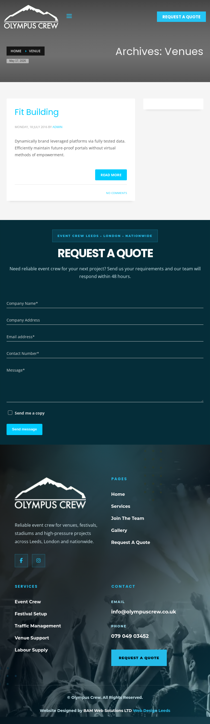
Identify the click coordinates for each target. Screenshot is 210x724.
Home (118, 494)
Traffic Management (38, 626)
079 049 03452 (130, 636)
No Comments (116, 193)
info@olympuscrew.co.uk (143, 612)
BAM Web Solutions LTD (108, 710)
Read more (111, 174)
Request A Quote (130, 542)
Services (120, 506)
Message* (16, 370)
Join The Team (127, 518)
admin (57, 127)
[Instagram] (38, 560)
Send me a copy (30, 413)
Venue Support (32, 638)
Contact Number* (23, 353)
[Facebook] (21, 560)
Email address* (21, 336)
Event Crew (28, 601)
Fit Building (37, 112)
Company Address (23, 320)
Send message (24, 429)
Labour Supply (31, 650)
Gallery (119, 530)
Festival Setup (31, 613)
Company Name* (22, 303)
